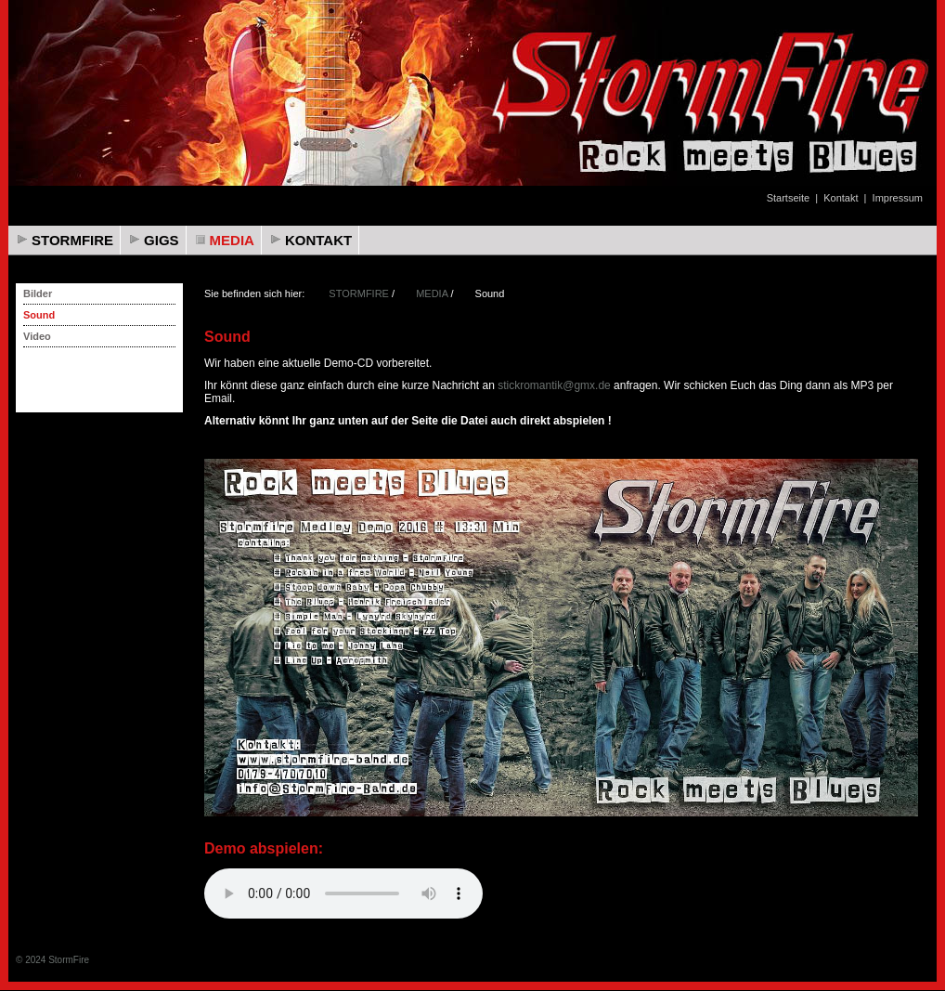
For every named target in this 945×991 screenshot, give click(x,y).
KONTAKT (318, 240)
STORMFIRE (72, 240)
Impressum (898, 197)
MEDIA (232, 240)
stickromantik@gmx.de (554, 385)
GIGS (161, 240)
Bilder (37, 293)
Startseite (788, 197)
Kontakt (840, 197)
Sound (39, 314)
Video (37, 336)
